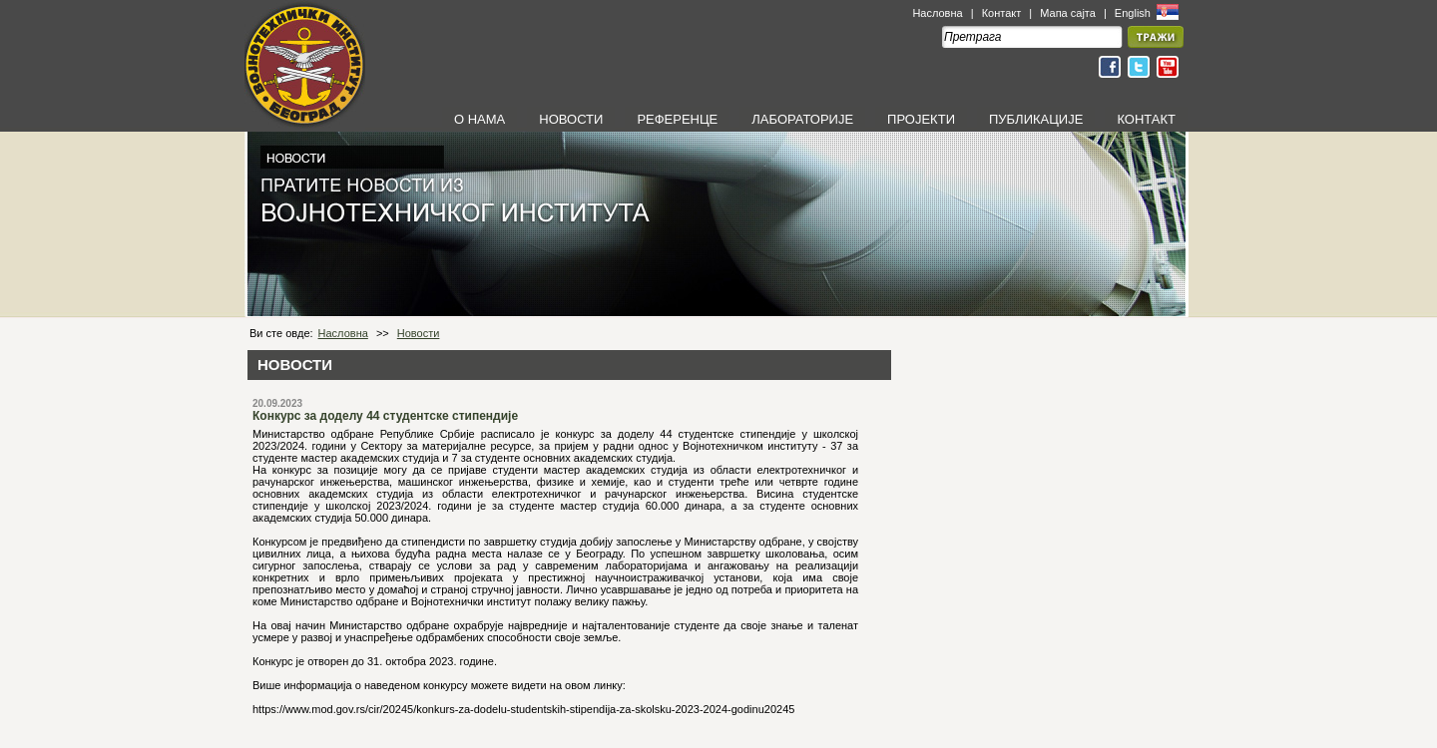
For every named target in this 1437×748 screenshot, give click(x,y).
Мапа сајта (1068, 13)
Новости (418, 333)
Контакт (1002, 13)
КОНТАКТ (1146, 119)
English (1134, 13)
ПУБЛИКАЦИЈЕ (1036, 119)
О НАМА (479, 119)
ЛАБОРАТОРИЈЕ (802, 119)
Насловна (937, 13)
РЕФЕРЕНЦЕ (677, 119)
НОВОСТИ (571, 119)
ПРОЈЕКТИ (921, 119)
